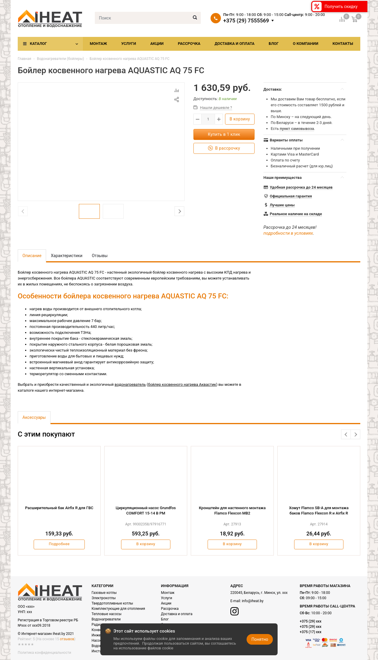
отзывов (67, 639)
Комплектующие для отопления (118, 609)
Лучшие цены (282, 205)
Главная (24, 59)
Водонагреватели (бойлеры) (60, 59)
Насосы (98, 640)
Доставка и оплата (235, 43)
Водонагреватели (106, 619)
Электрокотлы (104, 598)
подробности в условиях (288, 233)
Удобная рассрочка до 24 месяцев (301, 187)
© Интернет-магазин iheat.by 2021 (46, 634)
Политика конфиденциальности (44, 653)
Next (179, 211)
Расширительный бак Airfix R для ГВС (59, 508)
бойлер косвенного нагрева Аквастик (182, 384)
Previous (346, 434)
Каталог (38, 43)
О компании (305, 43)
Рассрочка (189, 43)
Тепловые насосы (106, 614)
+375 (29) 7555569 (246, 21)
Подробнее (59, 544)
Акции (157, 43)
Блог (274, 43)
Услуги (128, 43)
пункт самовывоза (297, 128)
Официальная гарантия (291, 196)
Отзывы (99, 255)
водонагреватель (130, 384)
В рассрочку (224, 148)
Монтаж (98, 43)
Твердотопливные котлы (112, 603)
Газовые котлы (104, 593)
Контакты (343, 43)
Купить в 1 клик (224, 134)
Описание (31, 255)
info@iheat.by (252, 601)
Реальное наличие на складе (296, 214)
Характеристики (66, 255)
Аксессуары (34, 417)
